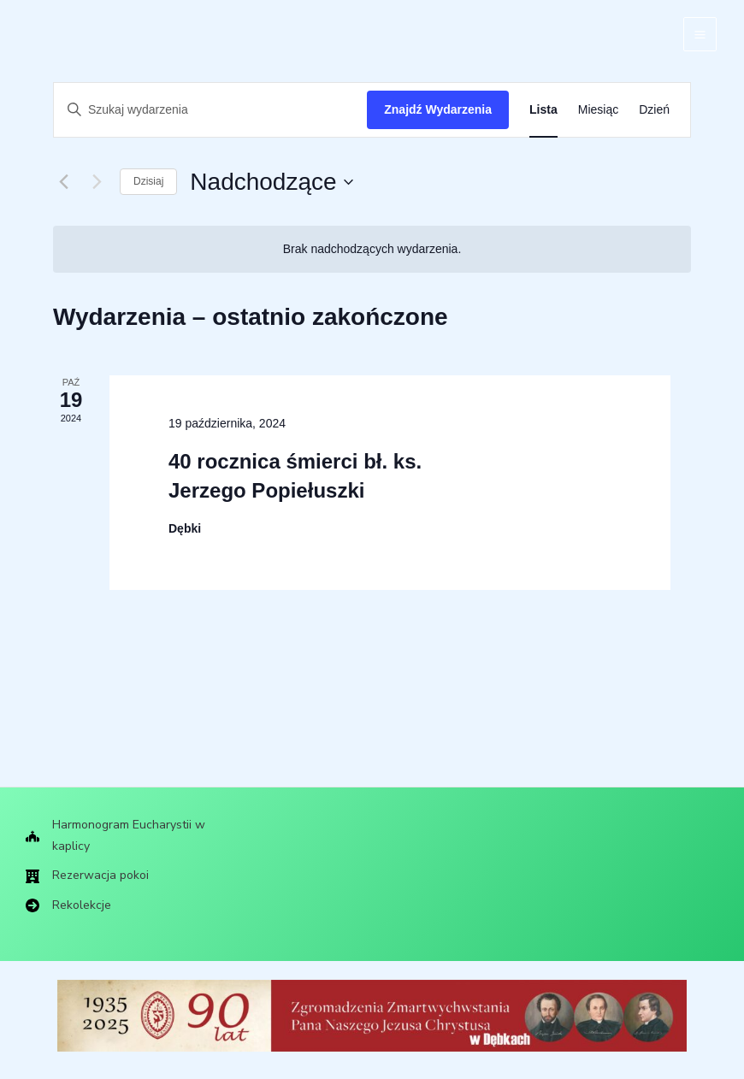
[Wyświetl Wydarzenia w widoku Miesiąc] (598, 110)
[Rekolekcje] (70, 905)
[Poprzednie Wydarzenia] (63, 182)
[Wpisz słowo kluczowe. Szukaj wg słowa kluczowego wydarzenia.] (210, 110)
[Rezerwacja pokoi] (90, 875)
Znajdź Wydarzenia (438, 109)
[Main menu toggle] (700, 34)
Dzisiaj (148, 181)
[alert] (372, 249)
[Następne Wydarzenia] (96, 182)
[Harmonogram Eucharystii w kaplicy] (131, 832)
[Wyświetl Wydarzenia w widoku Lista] (543, 110)
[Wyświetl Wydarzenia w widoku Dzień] (654, 110)
